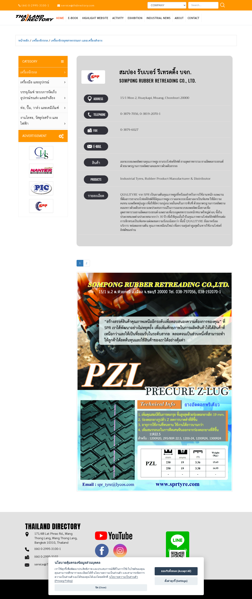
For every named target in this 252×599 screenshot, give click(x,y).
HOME (60, 18)
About (179, 18)
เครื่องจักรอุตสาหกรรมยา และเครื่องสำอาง (76, 40)
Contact (193, 18)
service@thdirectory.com (77, 5)
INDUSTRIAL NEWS (158, 18)
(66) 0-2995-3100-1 (35, 5)
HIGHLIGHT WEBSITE (95, 18)
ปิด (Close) (100, 587)
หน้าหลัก (24, 40)
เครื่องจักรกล (40, 40)
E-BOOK (73, 18)
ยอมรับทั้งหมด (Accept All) (176, 571)
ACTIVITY (118, 18)
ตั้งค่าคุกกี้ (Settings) (176, 581)
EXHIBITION (135, 18)
